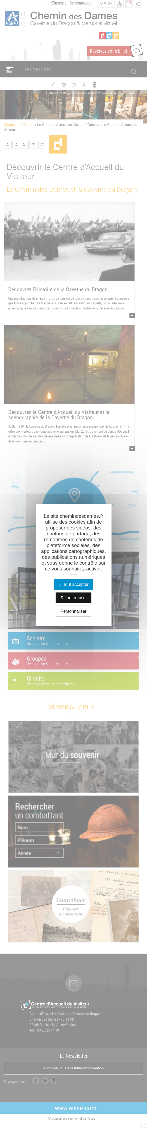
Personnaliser (74, 611)
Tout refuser (73, 597)
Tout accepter (73, 584)
